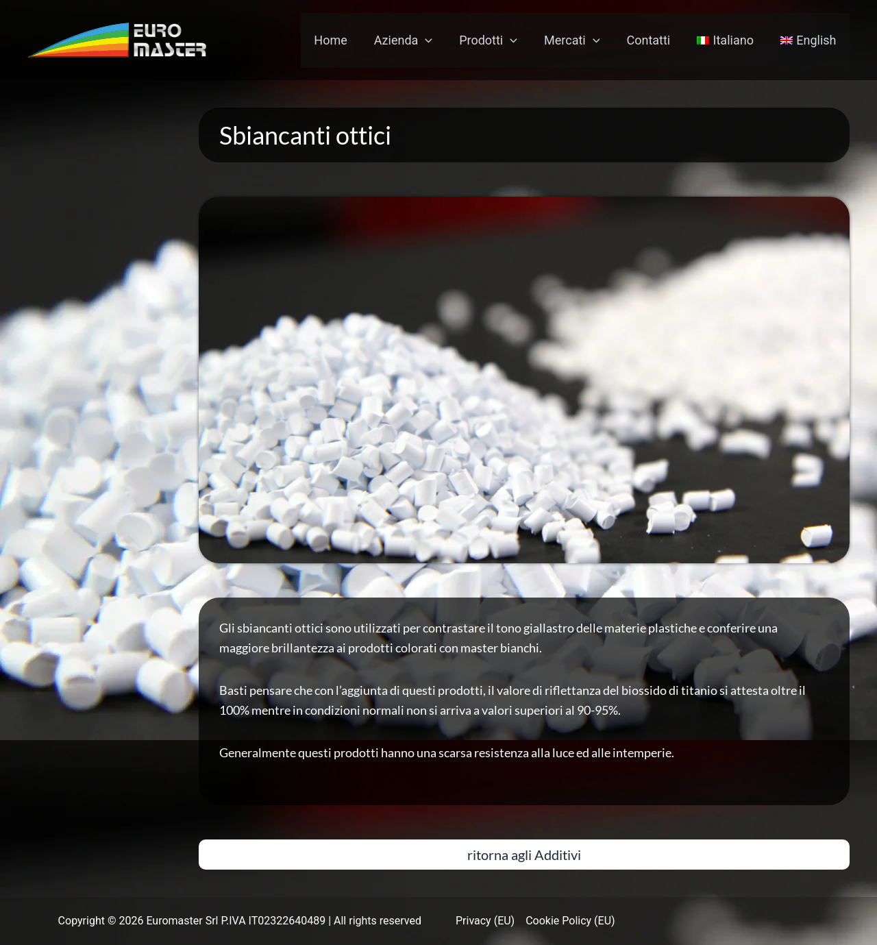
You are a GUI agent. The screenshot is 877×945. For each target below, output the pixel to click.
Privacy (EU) (485, 920)
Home (344, 40)
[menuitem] (728, 40)
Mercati (578, 40)
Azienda (414, 40)
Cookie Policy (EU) (570, 920)
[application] (437, 40)
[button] (524, 854)
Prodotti (497, 40)
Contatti (654, 40)
